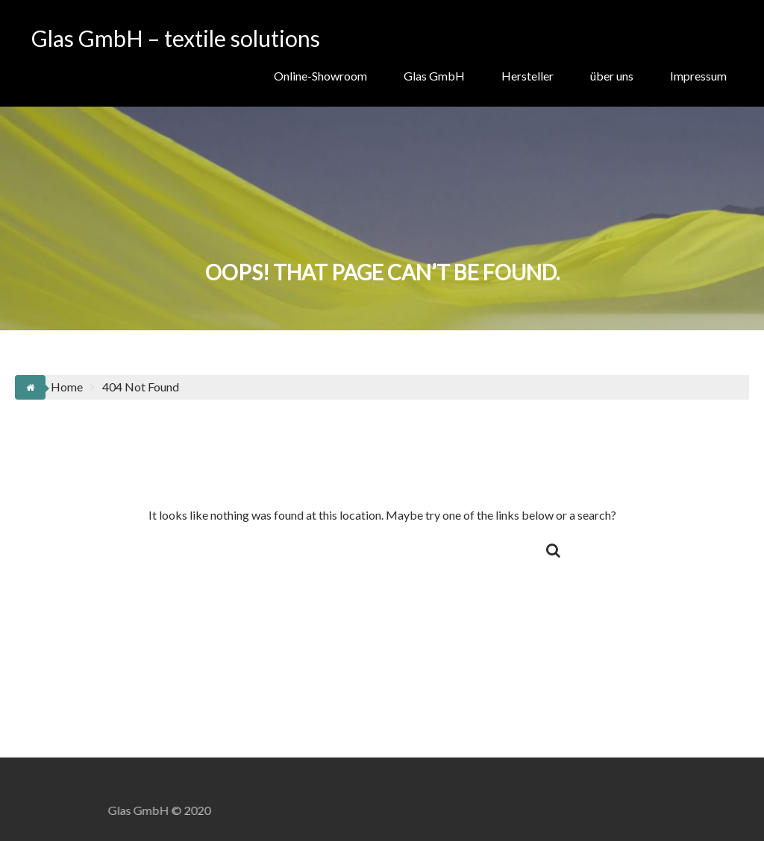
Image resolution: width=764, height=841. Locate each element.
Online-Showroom (320, 76)
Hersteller (527, 76)
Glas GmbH (434, 76)
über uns (611, 76)
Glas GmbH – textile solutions (175, 38)
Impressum (698, 76)
